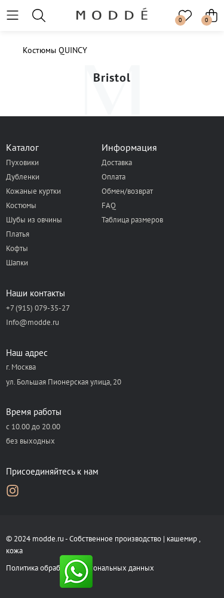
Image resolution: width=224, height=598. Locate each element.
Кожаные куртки (33, 191)
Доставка (117, 162)
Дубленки (22, 177)
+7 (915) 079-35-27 (38, 308)
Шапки (17, 263)
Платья (17, 234)
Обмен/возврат (127, 191)
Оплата (113, 177)
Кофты (17, 248)
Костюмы (21, 205)
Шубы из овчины (34, 220)
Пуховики (22, 162)
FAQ (109, 205)
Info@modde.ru (32, 322)
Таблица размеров (132, 220)
